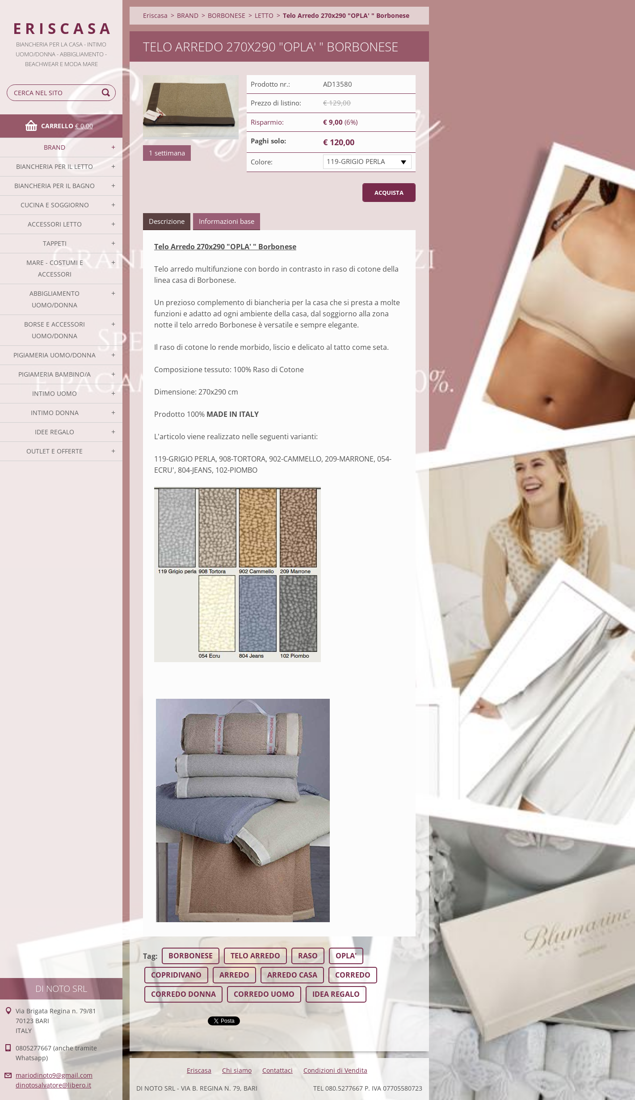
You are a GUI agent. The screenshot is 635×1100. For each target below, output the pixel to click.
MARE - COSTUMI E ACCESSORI (54, 268)
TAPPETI (55, 243)
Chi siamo (237, 1070)
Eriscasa (155, 15)
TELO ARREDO (255, 956)
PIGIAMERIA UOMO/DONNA (54, 355)
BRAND (54, 147)
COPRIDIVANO (176, 975)
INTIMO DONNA (55, 412)
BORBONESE (226, 15)
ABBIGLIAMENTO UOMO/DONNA (54, 299)
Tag (149, 956)
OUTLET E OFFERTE (54, 451)
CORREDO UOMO (264, 994)
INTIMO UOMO (54, 393)
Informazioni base (226, 221)
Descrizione (167, 221)
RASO (308, 956)
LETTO (264, 15)
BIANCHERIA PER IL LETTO (54, 166)
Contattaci (277, 1070)
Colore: (262, 161)
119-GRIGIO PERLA (356, 161)
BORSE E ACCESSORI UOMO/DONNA (54, 330)
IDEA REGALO (336, 994)
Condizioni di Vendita (335, 1070)
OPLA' (346, 956)
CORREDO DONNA (183, 994)
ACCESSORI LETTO (55, 224)
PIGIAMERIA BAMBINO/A (54, 374)
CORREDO (352, 975)
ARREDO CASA (292, 975)
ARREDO (234, 975)
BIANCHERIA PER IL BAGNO (54, 185)
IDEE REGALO (54, 432)
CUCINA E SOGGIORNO (55, 205)
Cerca (107, 92)
